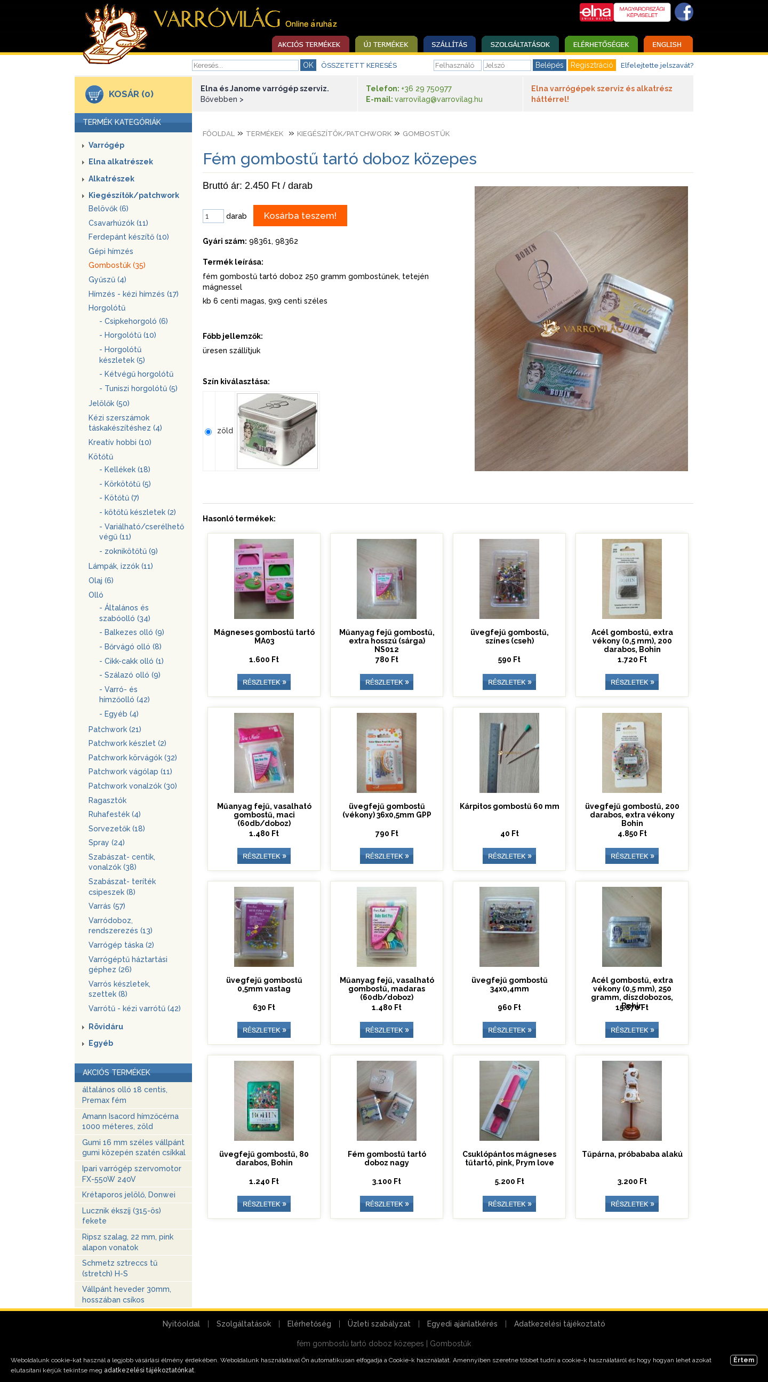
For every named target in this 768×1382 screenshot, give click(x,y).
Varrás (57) (107, 906)
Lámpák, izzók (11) (121, 566)
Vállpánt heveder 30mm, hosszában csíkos (126, 1294)
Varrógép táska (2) (121, 945)
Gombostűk (426, 134)
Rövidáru (106, 1026)
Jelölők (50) (109, 403)
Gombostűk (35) (117, 265)
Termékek (264, 134)
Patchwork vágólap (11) (130, 771)
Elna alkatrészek (121, 161)
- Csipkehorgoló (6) (133, 321)
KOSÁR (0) (131, 94)
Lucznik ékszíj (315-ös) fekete (121, 1216)
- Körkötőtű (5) (125, 484)
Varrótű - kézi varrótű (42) (135, 1008)
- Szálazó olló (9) (130, 675)
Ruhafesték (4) (115, 814)
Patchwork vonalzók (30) (133, 786)
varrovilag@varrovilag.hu (439, 99)
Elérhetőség (309, 1324)
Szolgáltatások (244, 1324)
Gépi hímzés (111, 251)
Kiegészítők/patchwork (134, 195)
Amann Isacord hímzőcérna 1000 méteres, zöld (130, 1121)
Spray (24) (107, 842)
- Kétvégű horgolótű (136, 374)
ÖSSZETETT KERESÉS (359, 65)
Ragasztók (107, 800)
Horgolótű (107, 308)
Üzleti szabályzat (379, 1324)
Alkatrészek (111, 178)
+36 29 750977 (426, 88)
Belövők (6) (109, 208)
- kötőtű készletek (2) (137, 512)
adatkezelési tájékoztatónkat (149, 1370)
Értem (743, 1360)
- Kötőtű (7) (119, 498)
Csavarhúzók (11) (118, 223)
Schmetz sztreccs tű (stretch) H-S (119, 1268)
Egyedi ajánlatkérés (462, 1324)
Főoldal (219, 134)
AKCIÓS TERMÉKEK (116, 1072)
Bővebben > (222, 99)
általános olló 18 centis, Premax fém (124, 1095)
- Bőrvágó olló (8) (130, 646)
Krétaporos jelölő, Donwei (128, 1194)
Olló (96, 595)
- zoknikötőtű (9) (128, 551)
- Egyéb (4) (119, 714)
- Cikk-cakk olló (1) (131, 661)
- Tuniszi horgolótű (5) (138, 388)
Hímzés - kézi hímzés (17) (134, 294)
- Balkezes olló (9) (131, 632)
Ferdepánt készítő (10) (129, 237)
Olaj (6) (101, 580)
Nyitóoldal (181, 1324)
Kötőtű (101, 456)
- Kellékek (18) (124, 469)
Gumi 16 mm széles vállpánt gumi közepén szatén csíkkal (134, 1147)
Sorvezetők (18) (117, 828)
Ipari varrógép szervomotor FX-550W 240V (131, 1174)
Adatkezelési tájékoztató (559, 1324)
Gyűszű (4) (107, 279)
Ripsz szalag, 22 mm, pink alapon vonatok (127, 1242)
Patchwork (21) (115, 729)
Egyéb (101, 1043)
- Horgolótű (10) (127, 335)
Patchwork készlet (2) (127, 743)
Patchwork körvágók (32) (133, 757)
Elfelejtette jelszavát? (657, 65)
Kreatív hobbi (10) (120, 442)
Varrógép (106, 145)
